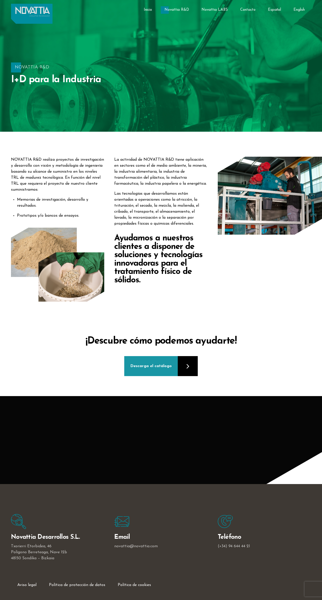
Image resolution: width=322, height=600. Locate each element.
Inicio (148, 10)
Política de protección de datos (77, 585)
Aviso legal (26, 585)
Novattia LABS (215, 10)
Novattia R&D (176, 10)
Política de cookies (134, 585)
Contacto (248, 10)
